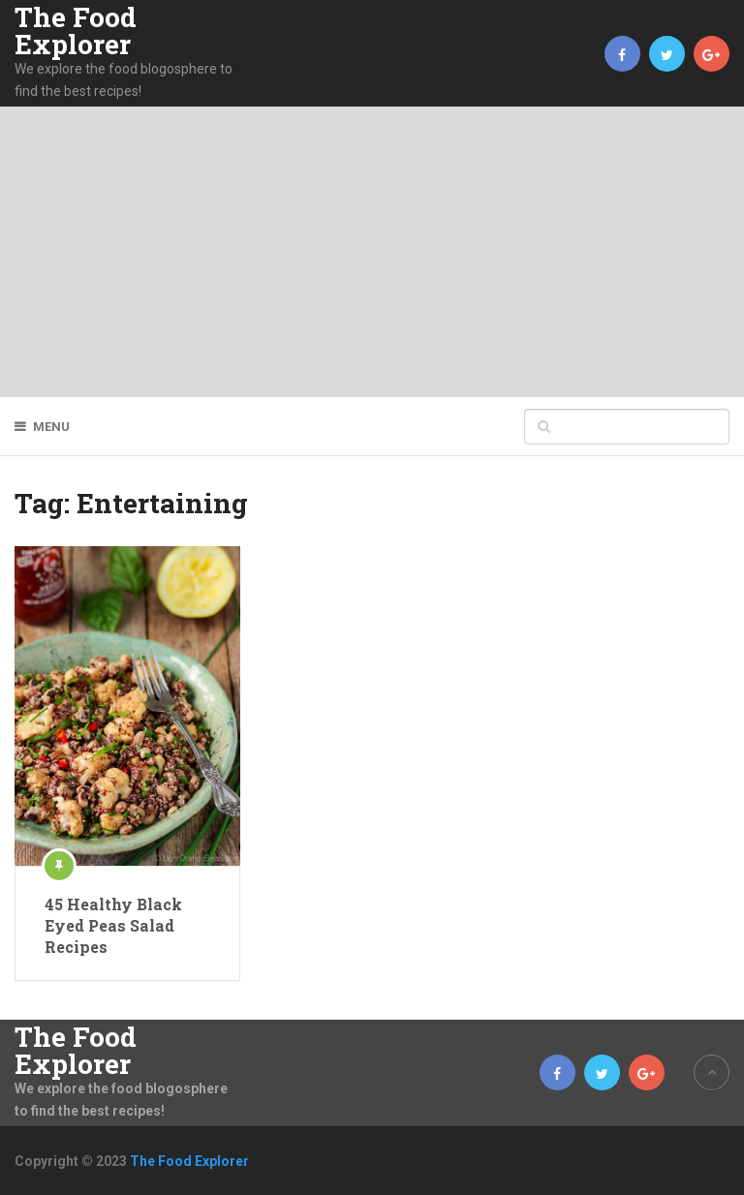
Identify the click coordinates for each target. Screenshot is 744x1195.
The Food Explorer (76, 31)
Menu (51, 426)
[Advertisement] (372, 251)
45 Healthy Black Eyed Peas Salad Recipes (113, 926)
